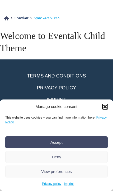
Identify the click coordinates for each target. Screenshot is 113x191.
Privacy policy (51, 184)
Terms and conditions (56, 76)
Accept (56, 142)
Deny (56, 157)
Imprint (69, 184)
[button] (105, 106)
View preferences (56, 171)
